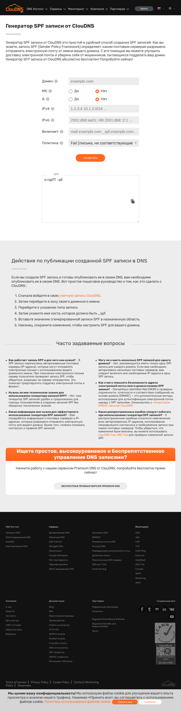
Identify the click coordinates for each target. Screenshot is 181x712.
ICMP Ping (140, 550)
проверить (90, 158)
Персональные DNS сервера (106, 560)
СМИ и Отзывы (13, 625)
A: (45, 99)
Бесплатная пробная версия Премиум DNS (90, 486)
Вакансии (11, 634)
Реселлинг (97, 611)
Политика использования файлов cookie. (77, 702)
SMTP (138, 573)
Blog (51, 607)
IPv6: (48, 120)
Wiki (51, 611)
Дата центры (12, 620)
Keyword (139, 555)
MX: (47, 91)
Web (137, 537)
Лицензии (24, 685)
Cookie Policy (61, 682)
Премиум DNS (13, 532)
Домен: (50, 81)
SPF (56, 174)
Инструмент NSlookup (60, 661)
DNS (137, 532)
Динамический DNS (59, 532)
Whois (95, 631)
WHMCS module (57, 634)
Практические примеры (61, 616)
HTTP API (54, 629)
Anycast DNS (98, 546)
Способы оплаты (58, 643)
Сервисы (56, 9)
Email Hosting (99, 569)
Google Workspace (58, 555)
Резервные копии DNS (103, 541)
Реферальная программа (105, 607)
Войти (144, 8)
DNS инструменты (58, 647)
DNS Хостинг (35, 9)
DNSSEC (96, 537)
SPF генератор (56, 652)
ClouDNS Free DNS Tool (113, 435)
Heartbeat (140, 560)
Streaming (140, 578)
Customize (150, 702)
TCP (137, 546)
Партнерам (117, 9)
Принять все (125, 702)
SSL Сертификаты (58, 560)
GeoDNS (10, 541)
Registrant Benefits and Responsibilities (104, 625)
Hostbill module (57, 638)
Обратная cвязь (14, 629)
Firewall (139, 569)
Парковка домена (58, 564)
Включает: (52, 132)
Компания (97, 9)
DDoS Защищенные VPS (61, 569)
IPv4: (48, 109)
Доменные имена (101, 555)
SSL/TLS (139, 564)
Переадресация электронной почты (111, 550)
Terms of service (16, 682)
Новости (10, 611)
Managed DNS (56, 546)
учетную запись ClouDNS (79, 296)
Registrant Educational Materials (108, 619)
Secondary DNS (100, 532)
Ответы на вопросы (59, 625)
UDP (137, 541)
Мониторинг (76, 9)
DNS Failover (55, 541)
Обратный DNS (57, 537)
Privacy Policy (39, 682)
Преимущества (56, 620)
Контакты (11, 616)
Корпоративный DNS (17, 546)
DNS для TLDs (99, 564)
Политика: (52, 143)
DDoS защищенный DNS (18, 537)
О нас (8, 607)
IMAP (138, 582)
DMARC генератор (58, 657)
